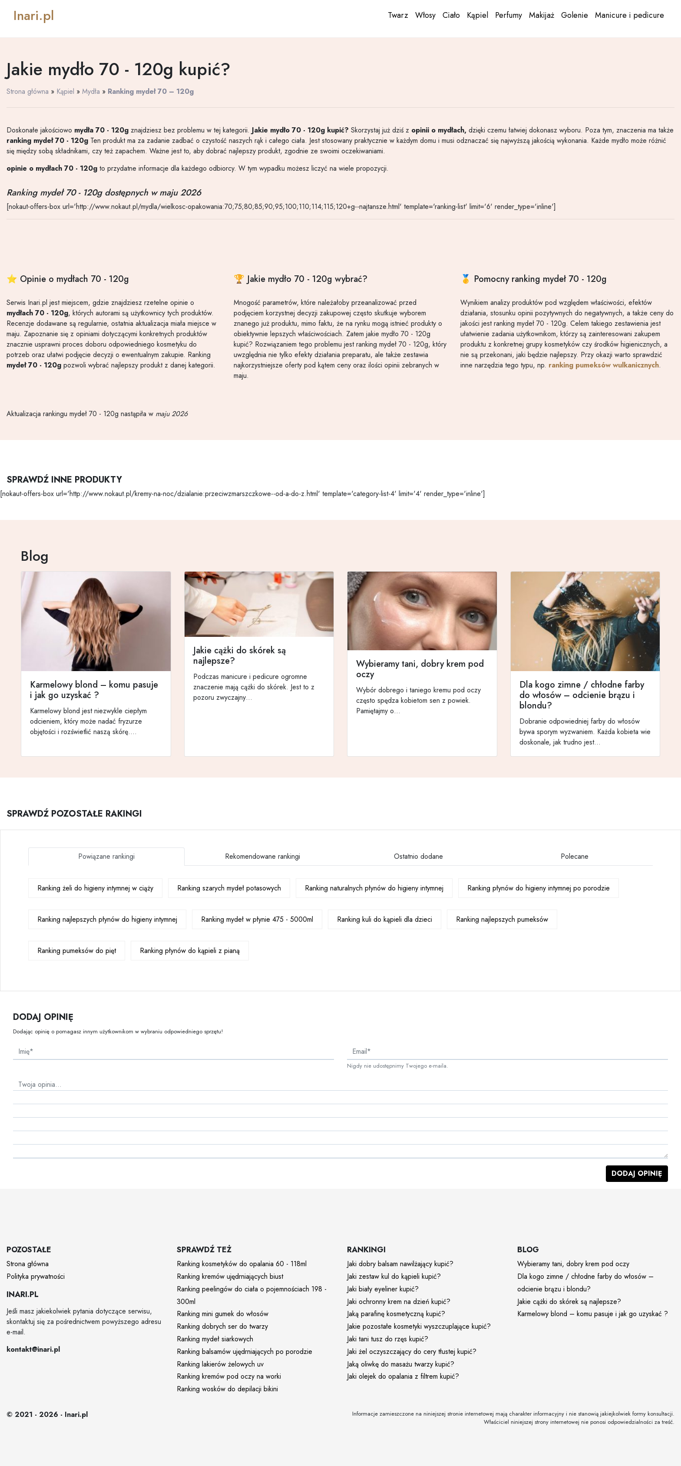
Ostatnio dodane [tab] (418, 856)
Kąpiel (477, 15)
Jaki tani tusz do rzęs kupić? (387, 1339)
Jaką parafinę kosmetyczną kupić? (396, 1314)
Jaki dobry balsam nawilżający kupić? (400, 1264)
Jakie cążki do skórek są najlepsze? (569, 1302)
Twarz (398, 15)
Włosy (425, 15)
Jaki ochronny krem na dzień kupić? (398, 1302)
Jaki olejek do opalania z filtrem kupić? (403, 1376)
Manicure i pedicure (629, 15)
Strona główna (28, 91)
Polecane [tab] (574, 856)
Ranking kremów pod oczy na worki (229, 1376)
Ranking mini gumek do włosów (222, 1314)
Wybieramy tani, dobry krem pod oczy (573, 1264)
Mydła (91, 91)
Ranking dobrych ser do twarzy (222, 1326)
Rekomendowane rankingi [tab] (262, 856)
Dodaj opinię (637, 1173)
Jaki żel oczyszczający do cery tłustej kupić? (411, 1352)
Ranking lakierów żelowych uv (220, 1364)
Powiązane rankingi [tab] (106, 856)
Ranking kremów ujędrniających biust (230, 1276)
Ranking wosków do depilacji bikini (227, 1389)
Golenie (574, 15)
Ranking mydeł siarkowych (215, 1339)
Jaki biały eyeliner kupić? (383, 1289)
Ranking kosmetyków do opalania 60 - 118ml (242, 1264)
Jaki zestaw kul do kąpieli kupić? (394, 1276)
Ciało (451, 15)
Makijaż (541, 15)
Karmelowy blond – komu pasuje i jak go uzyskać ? (592, 1314)
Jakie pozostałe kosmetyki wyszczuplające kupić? (419, 1326)
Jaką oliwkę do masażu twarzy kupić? (400, 1364)
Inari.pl (33, 15)
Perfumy (508, 15)
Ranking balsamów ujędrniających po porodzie (244, 1352)
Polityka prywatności (36, 1276)
